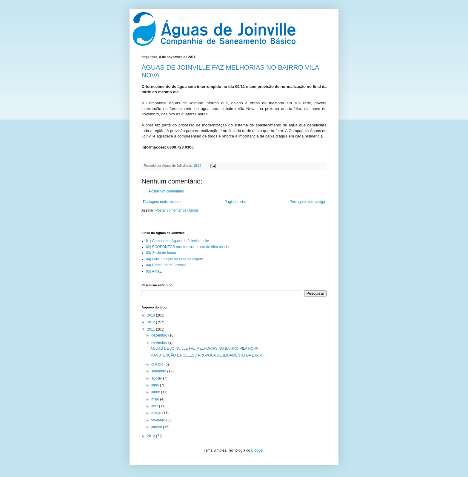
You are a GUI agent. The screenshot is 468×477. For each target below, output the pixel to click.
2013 (151, 315)
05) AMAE (154, 271)
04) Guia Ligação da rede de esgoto (174, 259)
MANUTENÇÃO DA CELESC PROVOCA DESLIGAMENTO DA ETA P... (207, 355)
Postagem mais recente (162, 202)
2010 (151, 436)
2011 (151, 329)
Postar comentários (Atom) (177, 210)
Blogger (257, 450)
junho (156, 392)
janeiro (157, 427)
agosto (157, 378)
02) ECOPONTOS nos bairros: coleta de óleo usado (187, 247)
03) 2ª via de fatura (161, 253)
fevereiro (158, 420)
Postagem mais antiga (307, 202)
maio (155, 399)
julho (155, 385)
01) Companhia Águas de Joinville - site (177, 241)
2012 (151, 322)
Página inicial (235, 202)
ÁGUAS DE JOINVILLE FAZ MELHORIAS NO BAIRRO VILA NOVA (204, 348)
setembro (159, 371)
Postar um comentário (166, 191)
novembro (159, 342)
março (156, 413)
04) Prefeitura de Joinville (166, 265)
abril (155, 406)
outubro (157, 364)
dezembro (159, 335)
